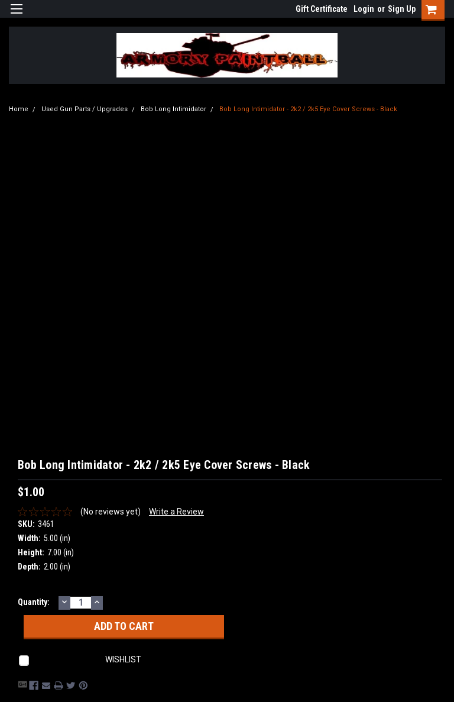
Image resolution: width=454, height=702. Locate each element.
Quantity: (34, 602)
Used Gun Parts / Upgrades (84, 109)
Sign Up (402, 9)
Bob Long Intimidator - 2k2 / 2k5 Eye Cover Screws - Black (308, 109)
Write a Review (176, 511)
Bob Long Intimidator (173, 109)
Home (18, 109)
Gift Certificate (322, 9)
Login (364, 9)
